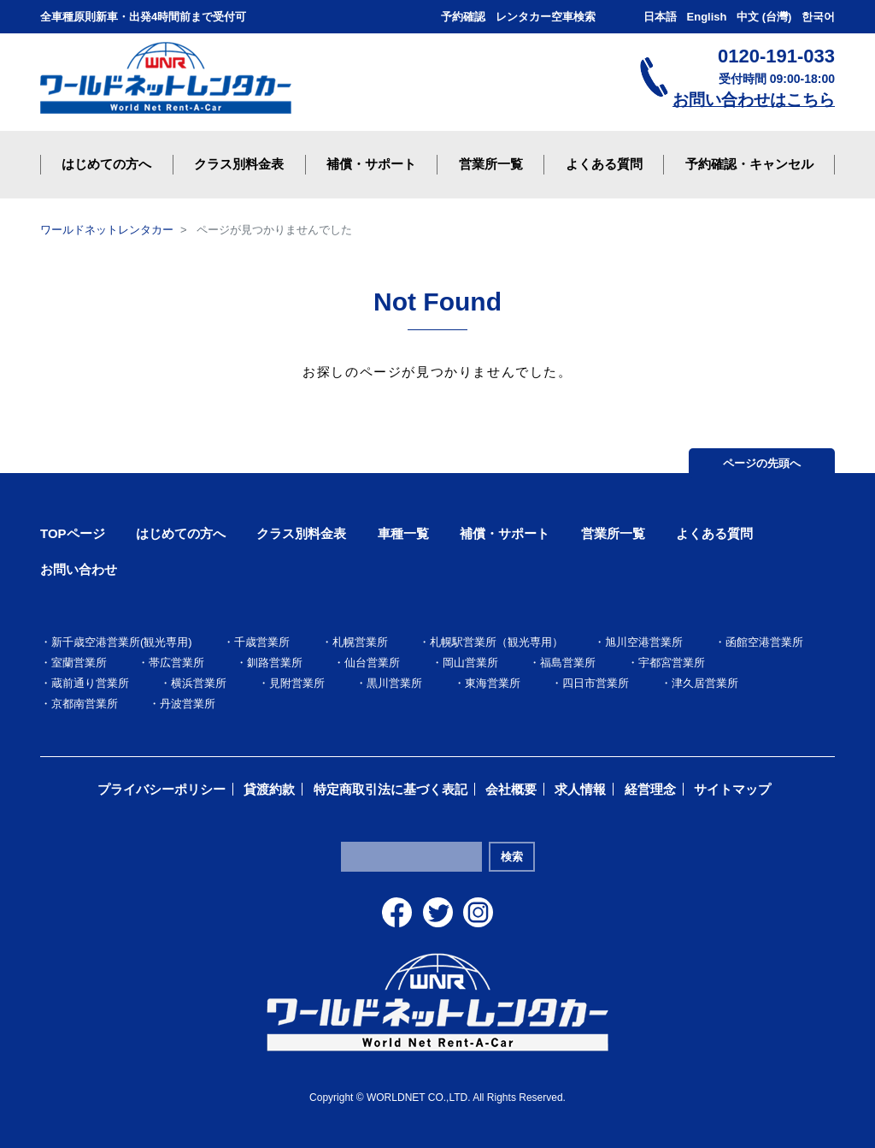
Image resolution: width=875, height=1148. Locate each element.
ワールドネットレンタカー (106, 229)
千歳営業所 (262, 642)
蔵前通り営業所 (90, 683)
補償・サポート (504, 533)
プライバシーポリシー (161, 789)
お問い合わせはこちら (753, 100)
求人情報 (580, 789)
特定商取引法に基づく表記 (390, 789)
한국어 (818, 16)
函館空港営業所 (764, 642)
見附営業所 (297, 683)
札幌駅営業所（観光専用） (496, 642)
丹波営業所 (187, 703)
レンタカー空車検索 (546, 16)
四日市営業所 (595, 683)
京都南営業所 (84, 703)
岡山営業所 (470, 662)
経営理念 (650, 789)
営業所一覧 (613, 533)
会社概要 (511, 789)
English (707, 16)
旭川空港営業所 (644, 642)
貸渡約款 (269, 789)
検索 (512, 856)
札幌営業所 (360, 642)
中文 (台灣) (764, 16)
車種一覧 (403, 533)
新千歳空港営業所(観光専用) (121, 642)
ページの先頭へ (762, 463)
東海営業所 (492, 683)
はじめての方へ (181, 533)
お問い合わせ (78, 569)
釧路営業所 (274, 662)
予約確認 (463, 16)
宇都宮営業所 (671, 662)
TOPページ (72, 533)
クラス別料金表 (301, 533)
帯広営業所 (176, 662)
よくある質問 (714, 533)
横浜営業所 (198, 683)
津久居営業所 (705, 683)
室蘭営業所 (79, 662)
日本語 (660, 16)
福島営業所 (568, 662)
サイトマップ (732, 789)
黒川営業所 (394, 683)
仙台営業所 (372, 662)
